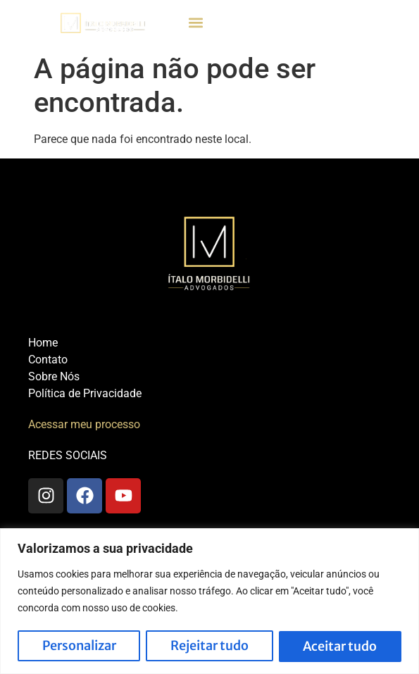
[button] (196, 23)
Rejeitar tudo (209, 646)
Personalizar (79, 646)
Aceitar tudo (340, 646)
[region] (209, 601)
